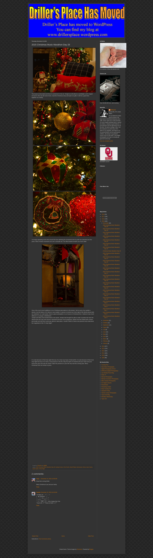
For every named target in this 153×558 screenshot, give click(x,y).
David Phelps (73, 467)
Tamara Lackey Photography (108, 392)
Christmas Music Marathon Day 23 (112, 251)
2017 (103, 216)
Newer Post (35, 536)
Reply (37, 487)
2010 (103, 355)
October (105, 322)
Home (63, 536)
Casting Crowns (59, 467)
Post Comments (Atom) (45, 539)
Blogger (91, 549)
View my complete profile (106, 141)
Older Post (91, 536)
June (104, 332)
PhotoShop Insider (106, 387)
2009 (103, 357)
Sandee (38, 492)
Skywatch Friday (105, 390)
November (106, 320)
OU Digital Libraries (106, 383)
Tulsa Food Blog (105, 394)
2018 (103, 214)
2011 (103, 353)
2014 (103, 346)
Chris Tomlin (66, 467)
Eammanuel (79, 467)
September (106, 325)
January (105, 343)
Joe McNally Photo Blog (107, 373)
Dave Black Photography (107, 367)
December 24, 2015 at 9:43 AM (49, 492)
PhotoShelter (104, 384)
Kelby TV (103, 374)
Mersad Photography (106, 377)
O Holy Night (42, 468)
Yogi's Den (104, 398)
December (106, 223)
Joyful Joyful (35, 468)
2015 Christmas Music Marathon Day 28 (45, 467)
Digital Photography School (108, 369)
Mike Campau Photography (108, 380)
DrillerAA (113, 110)
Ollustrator (79, 549)
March (105, 338)
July (104, 329)
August (105, 327)
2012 (103, 351)
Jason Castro (89, 467)
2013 (103, 348)
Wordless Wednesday (107, 396)
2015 (103, 221)
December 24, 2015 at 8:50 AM (49, 478)
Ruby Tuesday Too (106, 388)
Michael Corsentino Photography (109, 379)
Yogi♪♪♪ (38, 478)
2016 (103, 219)
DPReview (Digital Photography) (109, 370)
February (105, 341)
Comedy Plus (104, 365)
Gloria (84, 467)
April (104, 336)
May (104, 334)
